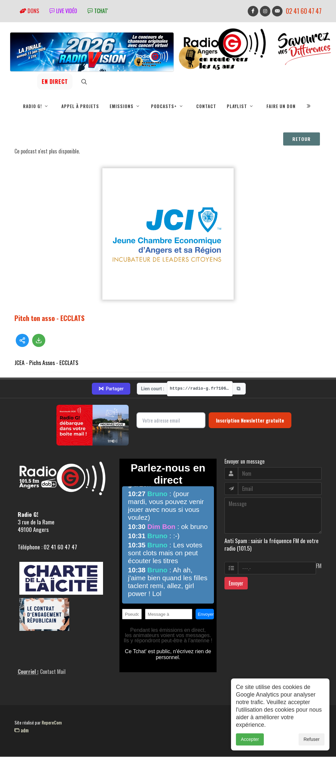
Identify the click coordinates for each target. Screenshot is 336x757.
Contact (206, 106)
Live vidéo (63, 11)
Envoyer (236, 583)
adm (21, 730)
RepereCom (52, 722)
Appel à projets (80, 106)
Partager (110, 389)
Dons (29, 11)
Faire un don (281, 106)
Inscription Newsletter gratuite (250, 420)
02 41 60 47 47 (304, 11)
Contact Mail (53, 672)
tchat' (98, 11)
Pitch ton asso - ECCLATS (49, 318)
